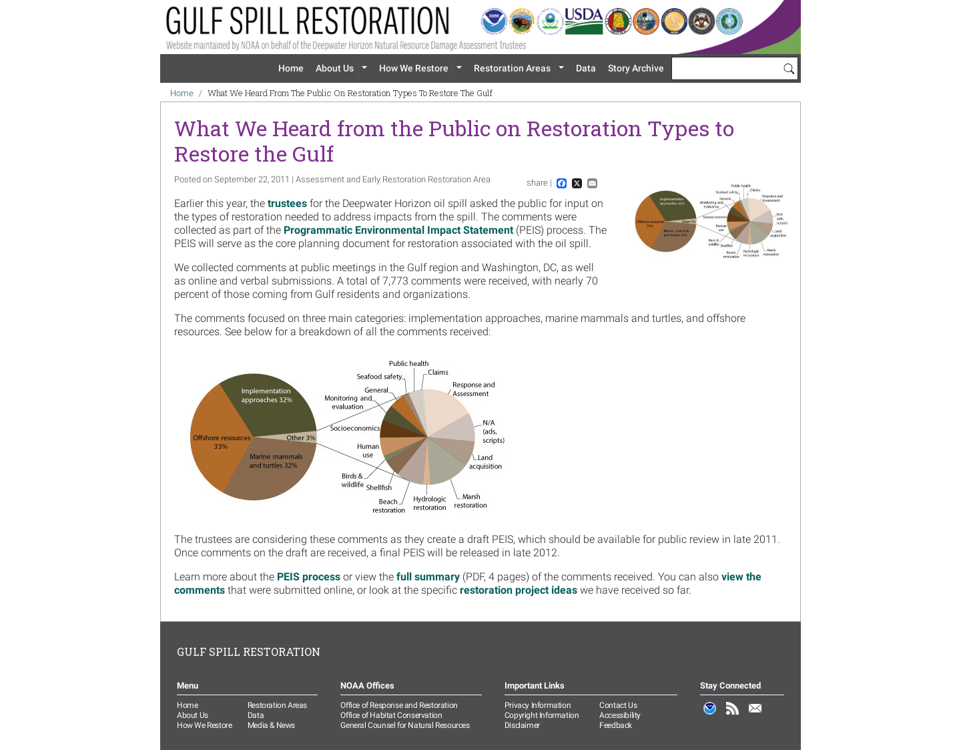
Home (291, 68)
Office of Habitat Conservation (391, 715)
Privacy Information (538, 705)
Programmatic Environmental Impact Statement (398, 230)
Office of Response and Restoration (398, 705)
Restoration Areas (512, 68)
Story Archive (636, 68)
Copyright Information (542, 715)
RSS (732, 715)
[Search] (788, 68)
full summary (428, 576)
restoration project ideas (518, 590)
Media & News (271, 725)
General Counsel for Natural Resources (404, 725)
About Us (335, 68)
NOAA (710, 715)
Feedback (615, 725)
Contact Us (618, 705)
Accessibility (620, 715)
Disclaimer (522, 725)
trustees (287, 203)
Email (755, 715)
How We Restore (413, 68)
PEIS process (308, 576)
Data (586, 68)
